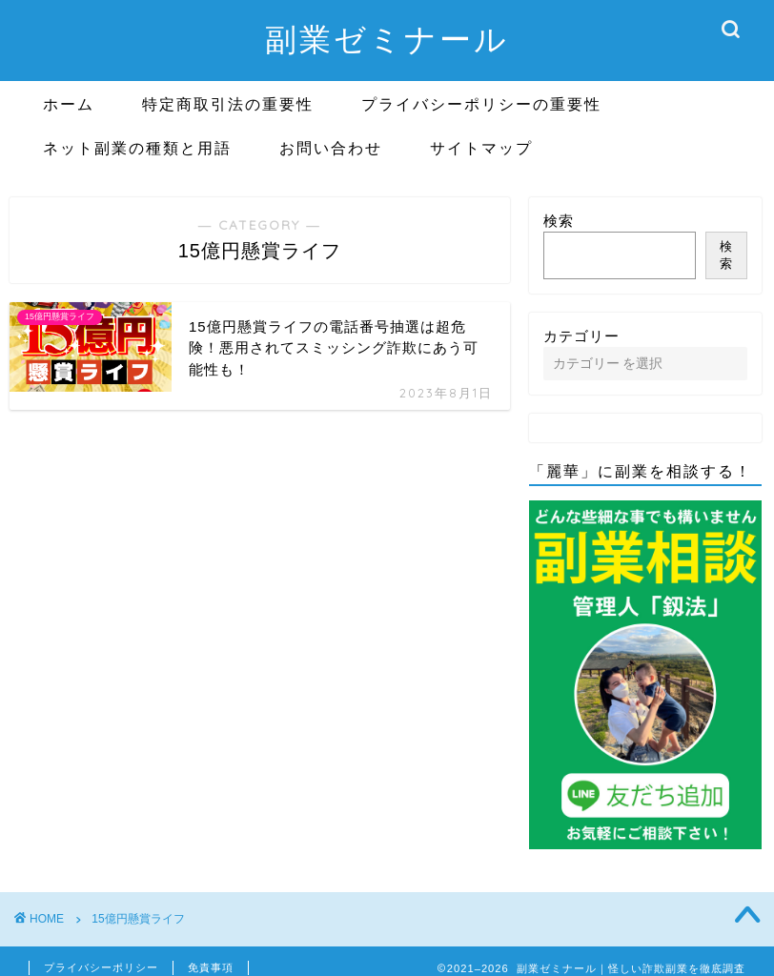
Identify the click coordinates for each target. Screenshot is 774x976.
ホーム (68, 103)
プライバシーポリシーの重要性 (481, 103)
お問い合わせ (330, 147)
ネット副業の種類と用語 (137, 147)
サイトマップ (481, 147)
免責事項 (211, 967)
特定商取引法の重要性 (228, 103)
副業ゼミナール (387, 38)
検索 (558, 221)
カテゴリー (581, 336)
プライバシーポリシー (101, 967)
